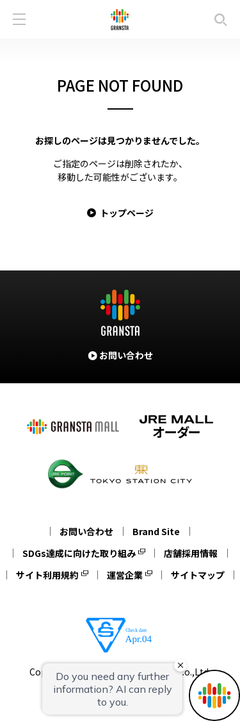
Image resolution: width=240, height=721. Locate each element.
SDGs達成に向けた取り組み (79, 553)
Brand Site (156, 531)
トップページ (127, 212)
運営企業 (125, 574)
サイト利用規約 (47, 574)
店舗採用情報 (191, 553)
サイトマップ (198, 574)
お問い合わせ (86, 531)
